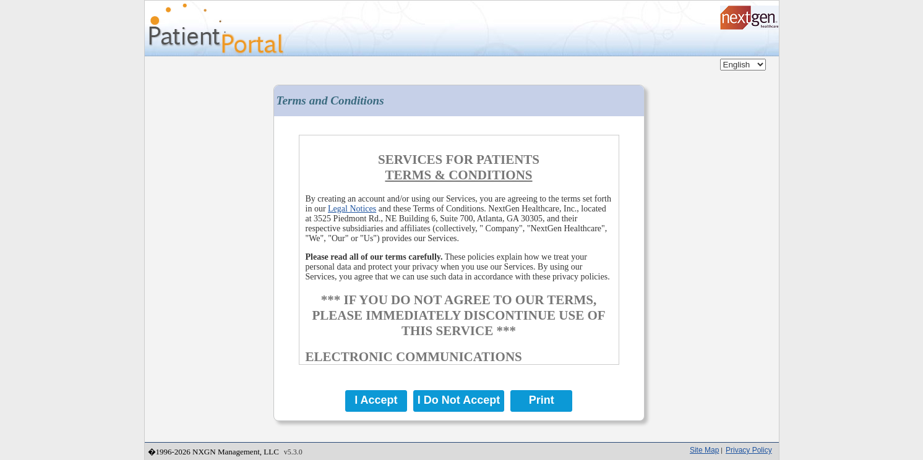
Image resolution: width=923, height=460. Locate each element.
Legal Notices (352, 208)
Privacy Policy (749, 450)
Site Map (704, 450)
